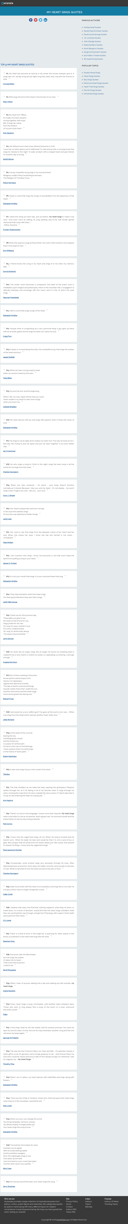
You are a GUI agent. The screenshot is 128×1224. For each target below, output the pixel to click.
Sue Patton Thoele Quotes (95, 55)
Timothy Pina (8, 1064)
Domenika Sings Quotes (94, 94)
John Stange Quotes (92, 41)
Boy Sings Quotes (91, 80)
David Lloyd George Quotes (95, 34)
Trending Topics (111, 1204)
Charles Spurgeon (10, 472)
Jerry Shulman (9, 1186)
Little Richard (8, 720)
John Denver (8, 639)
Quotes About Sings (92, 73)
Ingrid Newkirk (9, 991)
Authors (88, 1201)
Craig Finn (7, 336)
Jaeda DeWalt (8, 357)
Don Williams (8, 251)
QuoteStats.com (63, 1220)
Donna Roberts (9, 271)
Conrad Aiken (8, 84)
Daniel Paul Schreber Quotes (96, 31)
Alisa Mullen (8, 542)
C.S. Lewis (7, 920)
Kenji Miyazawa (9, 970)
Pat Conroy (7, 824)
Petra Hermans (9, 183)
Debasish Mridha (10, 204)
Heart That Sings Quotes (94, 87)
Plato (5, 1014)
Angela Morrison (10, 662)
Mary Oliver (8, 102)
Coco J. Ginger (9, 495)
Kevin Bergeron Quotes (93, 48)
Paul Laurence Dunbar (12, 850)
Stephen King (8, 941)
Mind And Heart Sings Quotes (96, 83)
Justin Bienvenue (10, 602)
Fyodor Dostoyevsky (11, 230)
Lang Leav (7, 519)
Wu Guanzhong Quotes (93, 59)
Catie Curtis (7, 894)
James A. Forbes (10, 563)
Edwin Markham (9, 756)
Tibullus (6, 774)
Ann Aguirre (8, 800)
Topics (88, 1204)
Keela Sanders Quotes (93, 45)
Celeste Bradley (9, 407)
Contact (69, 1207)
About (68, 1204)
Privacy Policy (72, 1201)
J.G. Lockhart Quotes (92, 38)
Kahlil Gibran (8, 159)
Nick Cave (7, 1168)
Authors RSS (71, 1209)
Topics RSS (70, 1212)
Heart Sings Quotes (92, 76)
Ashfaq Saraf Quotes (92, 27)
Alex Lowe (7, 1106)
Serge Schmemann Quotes (95, 52)
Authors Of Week (111, 1201)
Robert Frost (8, 699)
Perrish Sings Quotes (92, 90)
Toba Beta (7, 378)
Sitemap (88, 1207)
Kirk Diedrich (8, 133)
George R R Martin (10, 1038)
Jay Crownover (9, 451)
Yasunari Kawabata (11, 297)
